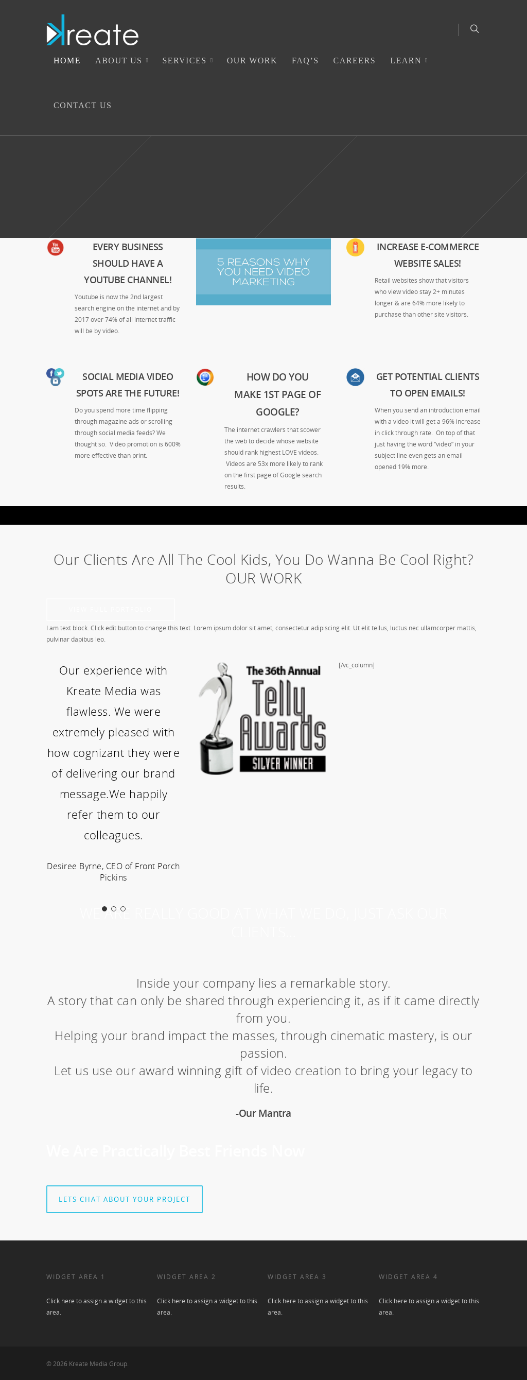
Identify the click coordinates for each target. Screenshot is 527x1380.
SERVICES (188, 60)
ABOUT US (122, 60)
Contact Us (83, 105)
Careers (354, 60)
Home (67, 60)
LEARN (410, 60)
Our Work (252, 60)
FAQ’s (305, 60)
